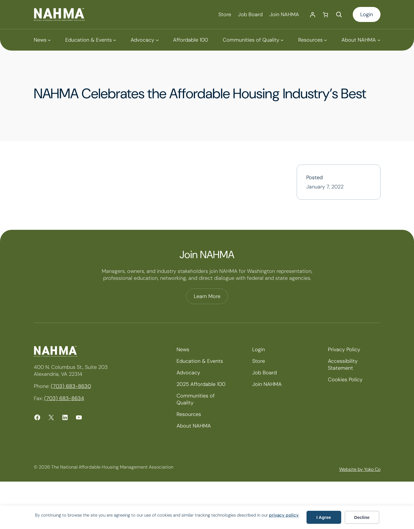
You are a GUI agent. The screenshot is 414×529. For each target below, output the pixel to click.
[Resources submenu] (312, 40)
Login (366, 14)
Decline (362, 517)
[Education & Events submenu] (90, 40)
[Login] (312, 14)
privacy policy (284, 515)
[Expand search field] (339, 14)
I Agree (323, 517)
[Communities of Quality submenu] (253, 40)
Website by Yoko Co (359, 469)
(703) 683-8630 (71, 386)
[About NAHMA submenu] (360, 40)
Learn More (207, 296)
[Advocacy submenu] (145, 40)
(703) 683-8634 (64, 398)
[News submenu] (42, 40)
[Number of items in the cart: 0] (325, 14)
